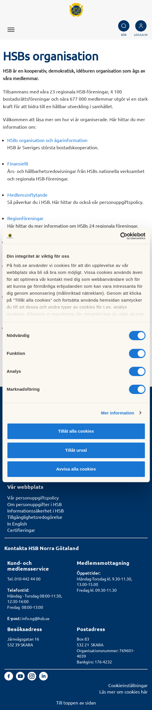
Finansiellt (17, 163)
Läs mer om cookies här (123, 691)
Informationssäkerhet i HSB (35, 510)
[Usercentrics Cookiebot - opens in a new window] (120, 236)
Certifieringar (21, 530)
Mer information (117, 412)
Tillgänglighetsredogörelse (34, 517)
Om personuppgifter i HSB (34, 504)
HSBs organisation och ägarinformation (47, 140)
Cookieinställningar (128, 685)
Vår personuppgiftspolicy (33, 497)
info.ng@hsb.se (36, 618)
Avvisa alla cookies (76, 468)
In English (17, 523)
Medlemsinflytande (27, 195)
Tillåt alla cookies (76, 431)
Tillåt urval (76, 450)
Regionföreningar (25, 218)
